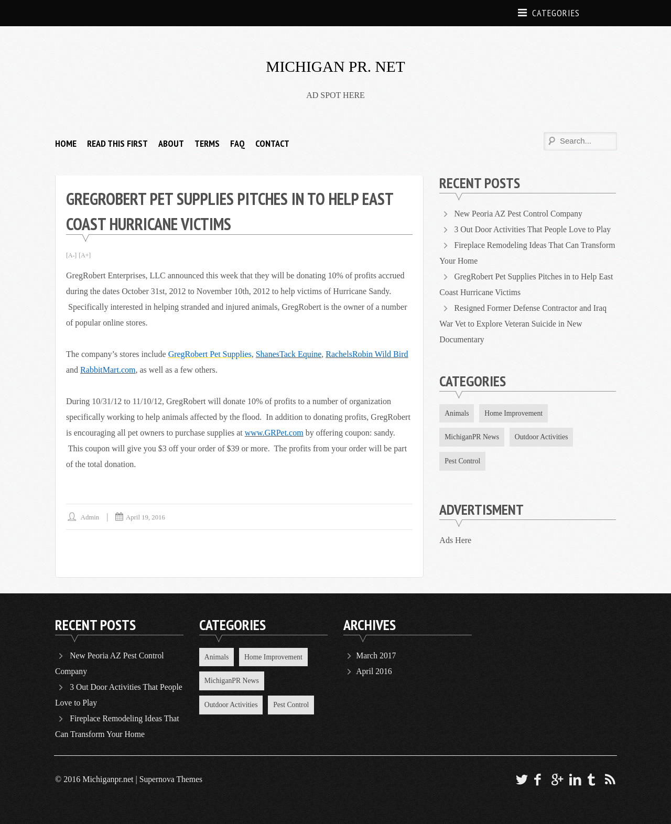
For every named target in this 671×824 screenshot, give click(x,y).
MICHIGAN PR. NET (336, 66)
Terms (207, 143)
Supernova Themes (171, 779)
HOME (66, 143)
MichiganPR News (472, 437)
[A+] (85, 255)
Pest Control (463, 461)
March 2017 (376, 655)
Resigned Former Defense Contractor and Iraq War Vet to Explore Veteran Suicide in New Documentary (524, 323)
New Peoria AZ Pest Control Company (519, 213)
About (171, 143)
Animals (457, 413)
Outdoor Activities (543, 437)
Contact (272, 143)
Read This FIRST (117, 143)
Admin (90, 517)
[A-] (71, 255)
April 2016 (374, 671)
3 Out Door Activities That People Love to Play (534, 229)
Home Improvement (515, 413)
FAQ (237, 143)
